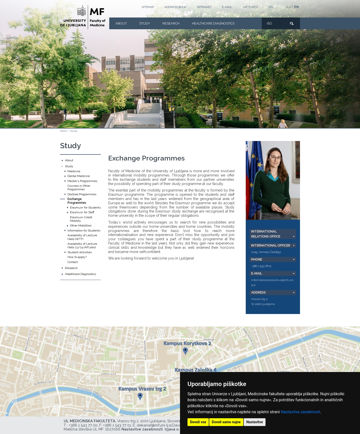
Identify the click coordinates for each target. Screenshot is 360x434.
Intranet (204, 7)
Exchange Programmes (77, 200)
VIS (270, 7)
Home (63, 131)
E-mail (227, 7)
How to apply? (77, 257)
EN (296, 7)
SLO (288, 7)
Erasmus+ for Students (85, 207)
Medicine (74, 171)
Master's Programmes (82, 181)
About (121, 23)
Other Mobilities (81, 225)
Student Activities (80, 252)
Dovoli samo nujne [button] (226, 422)
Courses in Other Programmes (79, 187)
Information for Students (84, 230)
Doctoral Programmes (82, 194)
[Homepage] (83, 17)
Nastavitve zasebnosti (300, 412)
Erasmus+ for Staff (82, 212)
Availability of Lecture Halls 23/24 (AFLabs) (82, 245)
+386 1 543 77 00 (83, 425)
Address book (175, 7)
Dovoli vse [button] (198, 422)
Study (144, 23)
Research (171, 23)
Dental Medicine (79, 176)
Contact (73, 262)
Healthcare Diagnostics (213, 23)
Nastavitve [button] (254, 422)
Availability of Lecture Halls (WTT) (82, 237)
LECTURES (250, 7)
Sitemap (148, 7)
